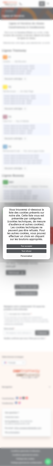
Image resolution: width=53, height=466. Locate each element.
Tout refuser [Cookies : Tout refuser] (26, 251)
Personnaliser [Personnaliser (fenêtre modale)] (26, 256)
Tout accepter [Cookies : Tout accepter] (26, 246)
